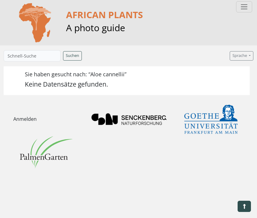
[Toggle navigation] (244, 6)
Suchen (72, 55)
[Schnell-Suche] (32, 55)
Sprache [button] (240, 55)
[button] (244, 206)
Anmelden (25, 119)
